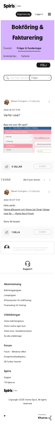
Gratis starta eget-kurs (15, 326)
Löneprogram (10, 295)
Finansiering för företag (15, 305)
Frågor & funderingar (29, 48)
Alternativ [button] (43, 66)
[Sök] (27, 78)
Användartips (9, 56)
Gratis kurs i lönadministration (18, 331)
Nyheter (25, 56)
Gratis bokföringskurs (14, 321)
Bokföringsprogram (12, 290)
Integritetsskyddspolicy (15, 356)
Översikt (7, 48)
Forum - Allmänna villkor (15, 351)
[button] (49, 101)
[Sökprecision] (40, 78)
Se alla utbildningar (13, 336)
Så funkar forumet (12, 361)
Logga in (39, 14)
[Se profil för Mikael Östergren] (19, 101)
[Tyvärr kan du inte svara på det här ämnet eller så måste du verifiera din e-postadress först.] (31, 247)
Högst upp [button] (5, 415)
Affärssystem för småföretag (17, 300)
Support (7, 377)
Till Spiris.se (9, 382)
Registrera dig (23, 14)
